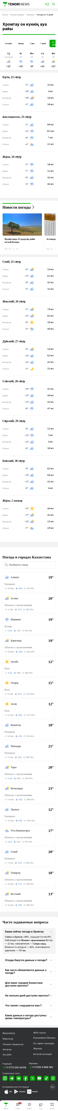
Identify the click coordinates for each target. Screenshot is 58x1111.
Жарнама (37, 1048)
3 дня (32, 43)
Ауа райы (6, 1054)
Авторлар (7, 1049)
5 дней (43, 43)
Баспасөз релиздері (42, 1054)
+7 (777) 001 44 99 (15, 1067)
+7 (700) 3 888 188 (42, 1067)
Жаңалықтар (8, 1033)
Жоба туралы (39, 1032)
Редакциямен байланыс (44, 1037)
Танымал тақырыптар (12, 1044)
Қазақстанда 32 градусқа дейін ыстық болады (20, 240)
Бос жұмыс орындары (43, 1043)
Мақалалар (7, 1038)
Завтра (21, 43)
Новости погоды (16, 207)
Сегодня (8, 43)
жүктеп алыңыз (21, 1087)
